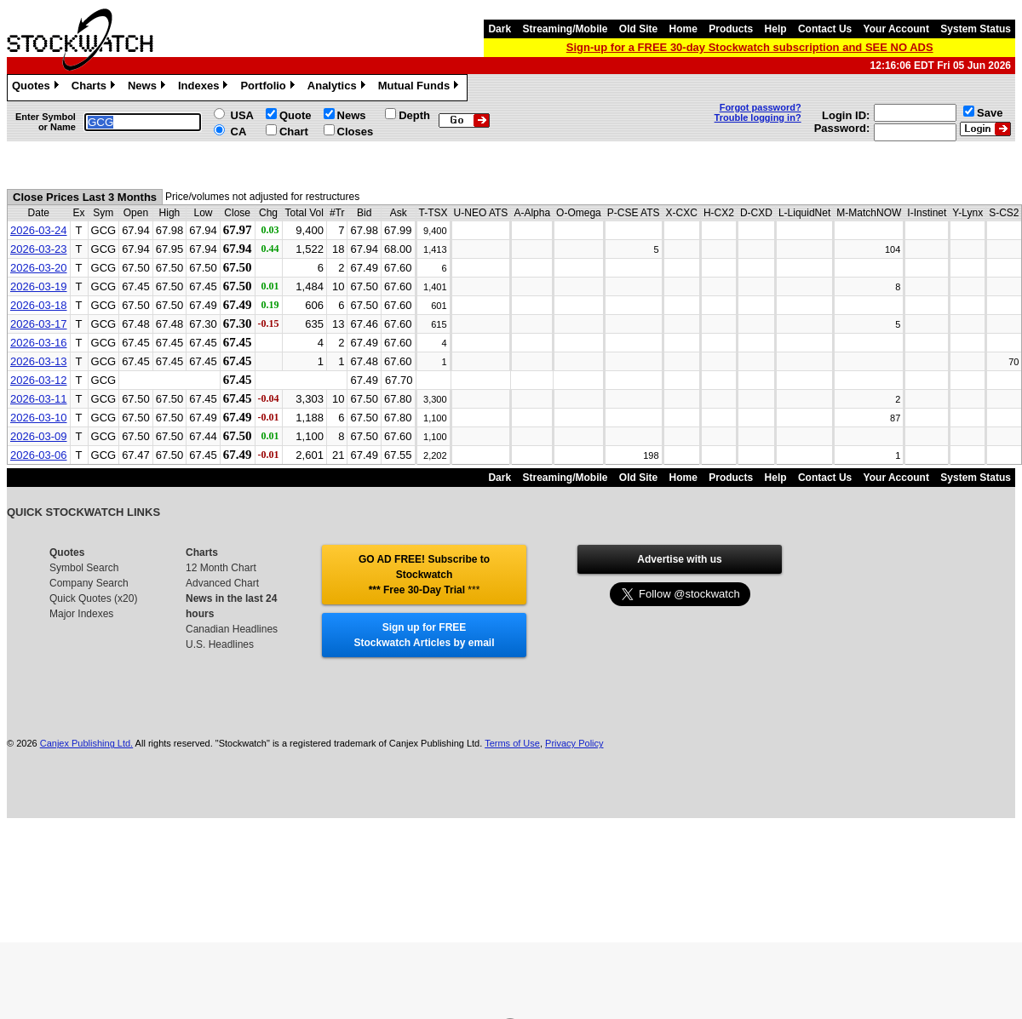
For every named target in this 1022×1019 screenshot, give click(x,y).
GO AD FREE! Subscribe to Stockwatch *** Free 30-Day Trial (424, 574)
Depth (414, 115)
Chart (293, 131)
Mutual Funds (420, 87)
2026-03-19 (38, 286)
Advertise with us (679, 559)
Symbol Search (83, 568)
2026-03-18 (38, 305)
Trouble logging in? (758, 117)
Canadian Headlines (232, 629)
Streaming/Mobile (564, 29)
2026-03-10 (38, 417)
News (148, 87)
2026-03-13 (38, 361)
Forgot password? (760, 107)
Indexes (205, 87)
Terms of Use (512, 743)
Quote (295, 115)
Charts (95, 87)
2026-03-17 (38, 324)
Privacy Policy (574, 743)
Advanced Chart (222, 583)
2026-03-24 (38, 230)
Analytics (338, 87)
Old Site (638, 29)
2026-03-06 (38, 455)
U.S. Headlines (220, 644)
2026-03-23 (38, 249)
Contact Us (825, 29)
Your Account (896, 29)
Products (731, 29)
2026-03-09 (38, 436)
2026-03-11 (38, 398)
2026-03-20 (38, 267)
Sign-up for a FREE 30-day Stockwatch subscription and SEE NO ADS (749, 47)
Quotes (37, 87)
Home (683, 29)
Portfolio (269, 87)
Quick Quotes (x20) (93, 598)
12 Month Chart (221, 568)
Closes (355, 131)
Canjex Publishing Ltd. (86, 743)
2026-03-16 (38, 342)
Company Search (89, 583)
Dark (499, 29)
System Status (975, 29)
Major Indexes (81, 614)
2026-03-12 (38, 380)
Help (776, 29)
